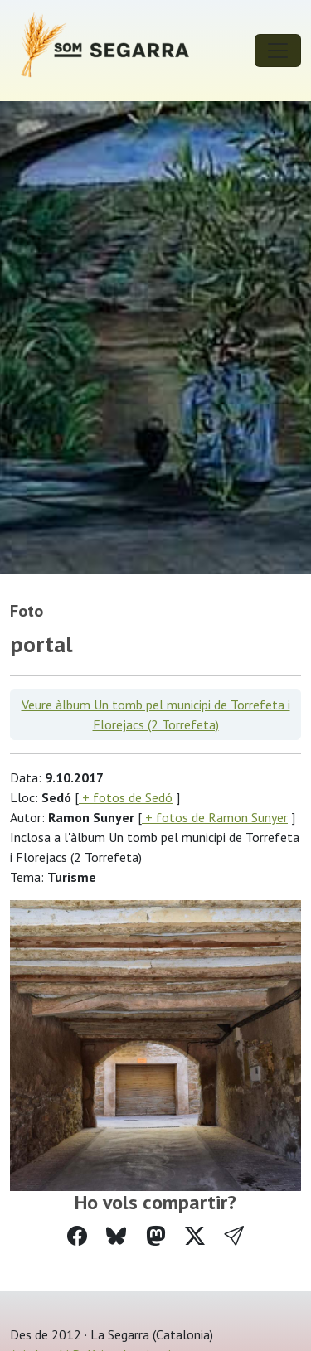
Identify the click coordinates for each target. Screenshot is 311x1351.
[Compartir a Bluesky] (116, 1236)
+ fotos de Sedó (126, 797)
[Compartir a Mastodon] (156, 1236)
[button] (234, 1236)
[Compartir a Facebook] (77, 1236)
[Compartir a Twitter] (195, 1236)
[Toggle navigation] (278, 50)
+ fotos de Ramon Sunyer (215, 817)
